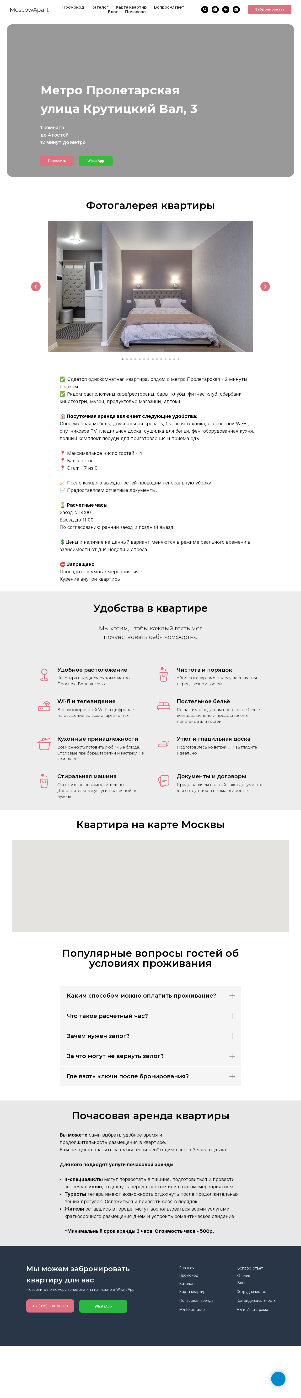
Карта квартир (131, 7)
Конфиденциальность (256, 1300)
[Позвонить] (204, 9)
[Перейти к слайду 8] (153, 359)
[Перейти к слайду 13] (174, 359)
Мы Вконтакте (192, 1309)
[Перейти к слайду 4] (135, 359)
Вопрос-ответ (250, 1268)
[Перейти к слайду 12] (170, 359)
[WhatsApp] (215, 9)
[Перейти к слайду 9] (157, 359)
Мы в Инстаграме (252, 1309)
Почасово (135, 12)
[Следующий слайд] (265, 286)
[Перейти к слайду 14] (178, 359)
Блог (113, 12)
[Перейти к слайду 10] (161, 359)
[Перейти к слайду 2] (127, 359)
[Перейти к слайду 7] (148, 359)
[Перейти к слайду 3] (131, 359)
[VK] (225, 9)
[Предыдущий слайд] (36, 286)
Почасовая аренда (196, 1300)
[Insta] (236, 9)
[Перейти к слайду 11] (166, 359)
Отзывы (244, 1275)
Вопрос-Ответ (169, 7)
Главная (186, 1267)
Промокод (73, 7)
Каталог (99, 7)
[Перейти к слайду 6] (144, 359)
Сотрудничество (251, 1291)
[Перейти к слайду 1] (123, 359)
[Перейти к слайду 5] (140, 359)
